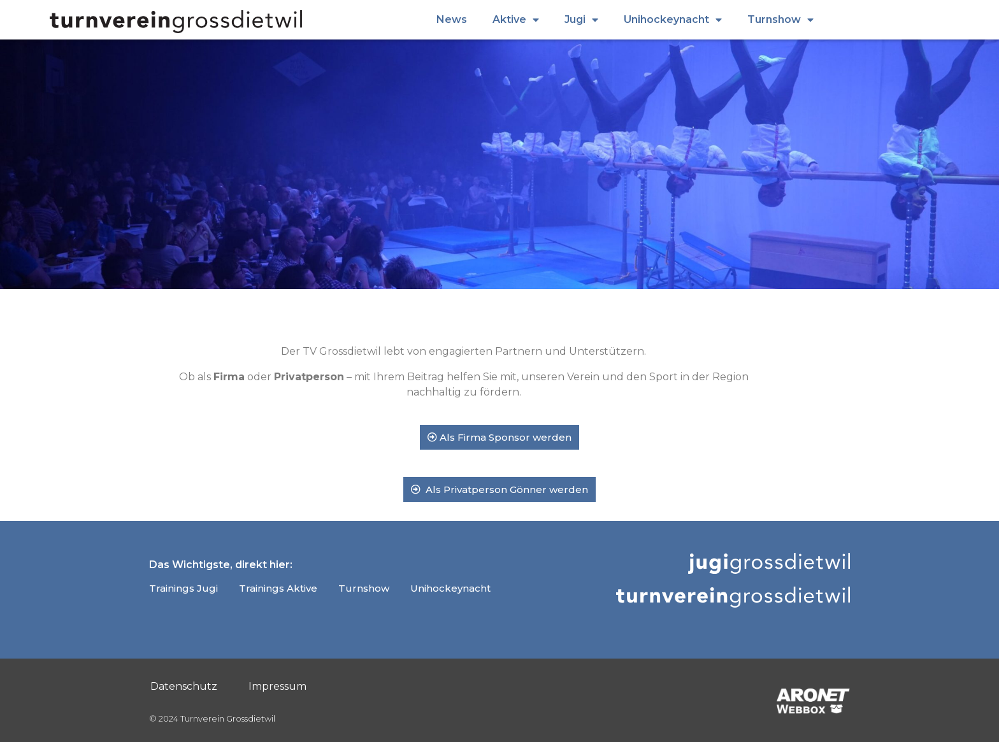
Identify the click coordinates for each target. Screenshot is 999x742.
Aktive (515, 19)
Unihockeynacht (673, 19)
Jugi (581, 19)
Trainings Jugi (183, 588)
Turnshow (780, 19)
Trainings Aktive (278, 588)
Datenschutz (183, 686)
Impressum (277, 686)
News (451, 19)
